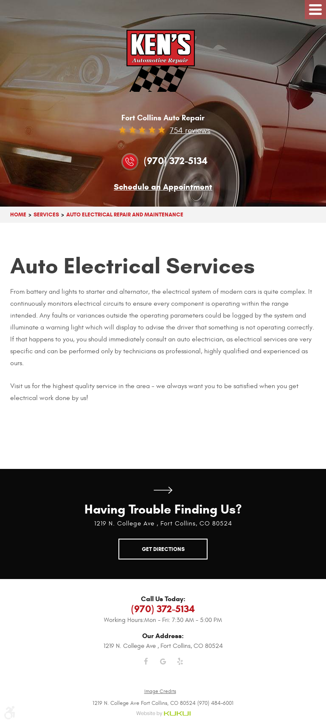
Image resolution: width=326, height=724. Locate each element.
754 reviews (190, 130)
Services (46, 214)
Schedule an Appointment (163, 187)
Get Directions (163, 490)
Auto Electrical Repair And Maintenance (124, 214)
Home (18, 214)
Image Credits (160, 691)
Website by (163, 714)
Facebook (146, 666)
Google (163, 666)
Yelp (179, 666)
